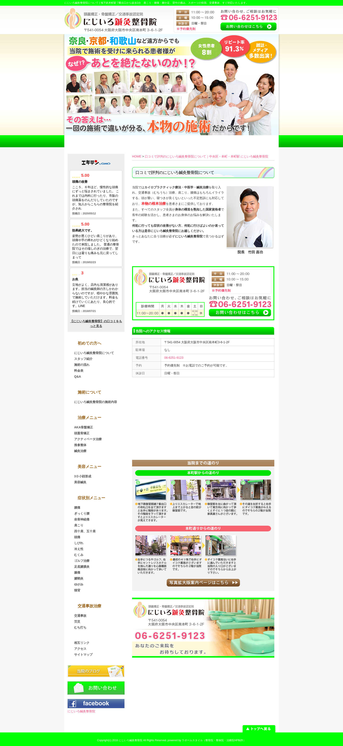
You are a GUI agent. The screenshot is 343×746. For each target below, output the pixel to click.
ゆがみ (78, 584)
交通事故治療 (128, 141)
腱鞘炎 (78, 578)
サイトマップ (83, 654)
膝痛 (77, 572)
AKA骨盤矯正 (83, 427)
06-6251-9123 (173, 357)
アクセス (214, 141)
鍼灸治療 (80, 451)
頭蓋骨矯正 (81, 433)
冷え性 (78, 549)
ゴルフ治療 (81, 560)
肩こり (78, 525)
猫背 (77, 590)
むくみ (78, 555)
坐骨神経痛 (81, 519)
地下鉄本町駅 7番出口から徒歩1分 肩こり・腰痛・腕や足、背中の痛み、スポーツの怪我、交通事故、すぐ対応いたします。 (175, 2)
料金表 (171, 141)
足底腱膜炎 (81, 566)
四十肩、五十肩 (85, 531)
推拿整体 (80, 445)
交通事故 (80, 615)
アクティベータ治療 (88, 439)
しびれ (78, 543)
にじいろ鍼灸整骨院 (81, 711)
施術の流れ (81, 364)
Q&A (77, 376)
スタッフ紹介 (83, 359)
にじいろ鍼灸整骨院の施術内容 (95, 402)
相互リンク (81, 642)
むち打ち (80, 627)
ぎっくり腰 (81, 513)
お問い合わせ (257, 141)
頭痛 (77, 537)
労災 (77, 621)
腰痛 (77, 507)
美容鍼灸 (80, 482)
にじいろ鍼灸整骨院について (94, 353)
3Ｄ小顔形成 (82, 476)
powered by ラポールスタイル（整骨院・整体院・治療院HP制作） (207, 740)
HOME (85, 141)
